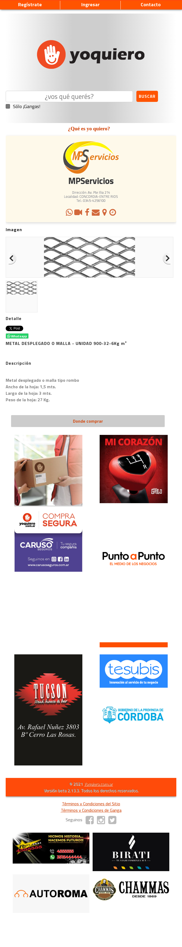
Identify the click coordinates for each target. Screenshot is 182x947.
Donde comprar (88, 421)
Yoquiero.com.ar (98, 784)
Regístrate (30, 4)
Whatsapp (17, 336)
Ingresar (90, 4)
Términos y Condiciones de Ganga (91, 810)
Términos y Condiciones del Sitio (91, 803)
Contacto (151, 4)
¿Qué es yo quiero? (89, 128)
